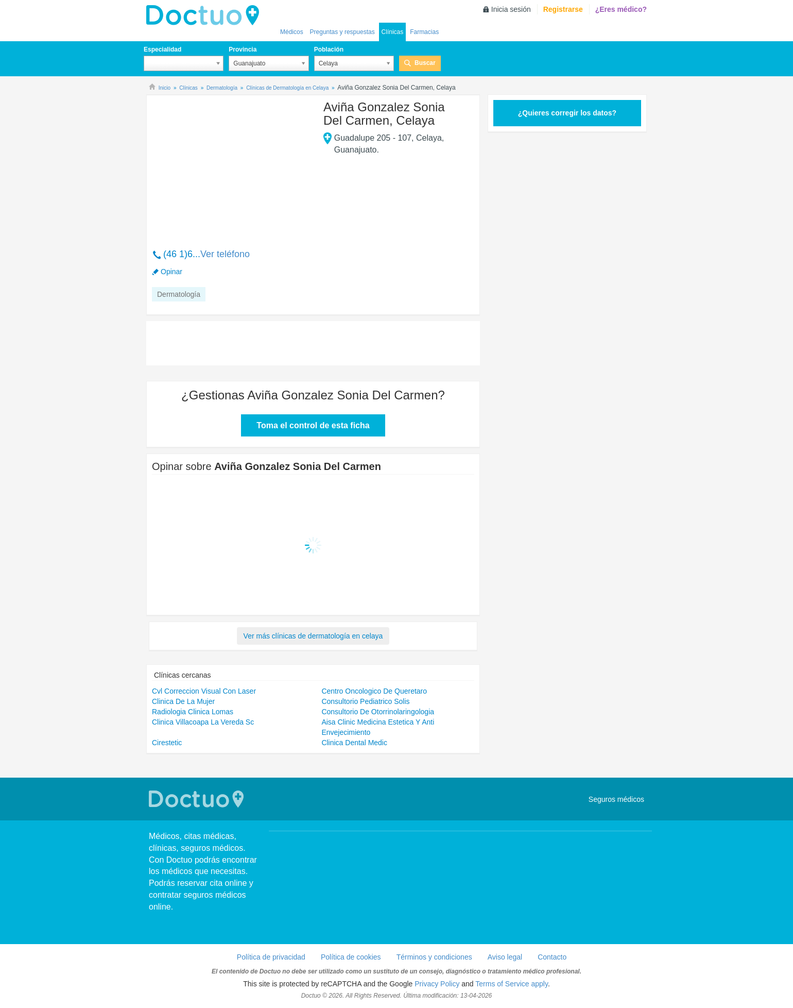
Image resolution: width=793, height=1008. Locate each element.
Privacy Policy (437, 984)
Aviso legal (505, 957)
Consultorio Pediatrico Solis (365, 701)
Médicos (291, 32)
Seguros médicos (616, 799)
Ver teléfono (225, 254)
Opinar (171, 271)
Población (328, 49)
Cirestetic (167, 742)
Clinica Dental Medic (354, 742)
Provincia (242, 49)
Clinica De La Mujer (183, 701)
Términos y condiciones (434, 957)
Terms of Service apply (511, 984)
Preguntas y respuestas (342, 32)
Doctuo (205, 15)
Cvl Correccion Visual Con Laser (204, 691)
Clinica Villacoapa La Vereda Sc (203, 722)
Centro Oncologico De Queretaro (374, 691)
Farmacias (424, 32)
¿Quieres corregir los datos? (567, 113)
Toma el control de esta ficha (312, 425)
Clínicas (393, 32)
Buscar (425, 62)
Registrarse (563, 9)
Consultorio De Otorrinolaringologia (377, 712)
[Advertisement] (230, 166)
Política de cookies (351, 957)
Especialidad (162, 49)
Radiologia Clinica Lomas (192, 712)
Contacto (552, 957)
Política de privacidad (271, 957)
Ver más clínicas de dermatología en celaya (313, 636)
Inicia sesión (511, 9)
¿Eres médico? (621, 9)
